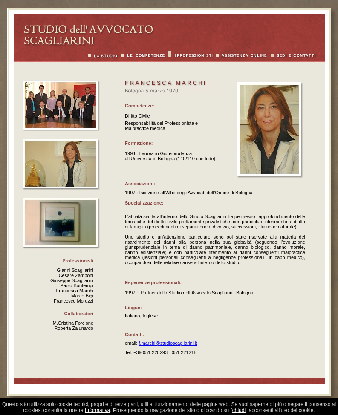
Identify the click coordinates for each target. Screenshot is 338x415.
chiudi (239, 410)
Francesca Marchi (74, 290)
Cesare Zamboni (76, 275)
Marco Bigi (82, 295)
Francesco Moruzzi (73, 300)
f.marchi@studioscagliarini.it (168, 343)
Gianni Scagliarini (75, 270)
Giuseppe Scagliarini (71, 280)
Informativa (97, 410)
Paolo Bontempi (76, 285)
